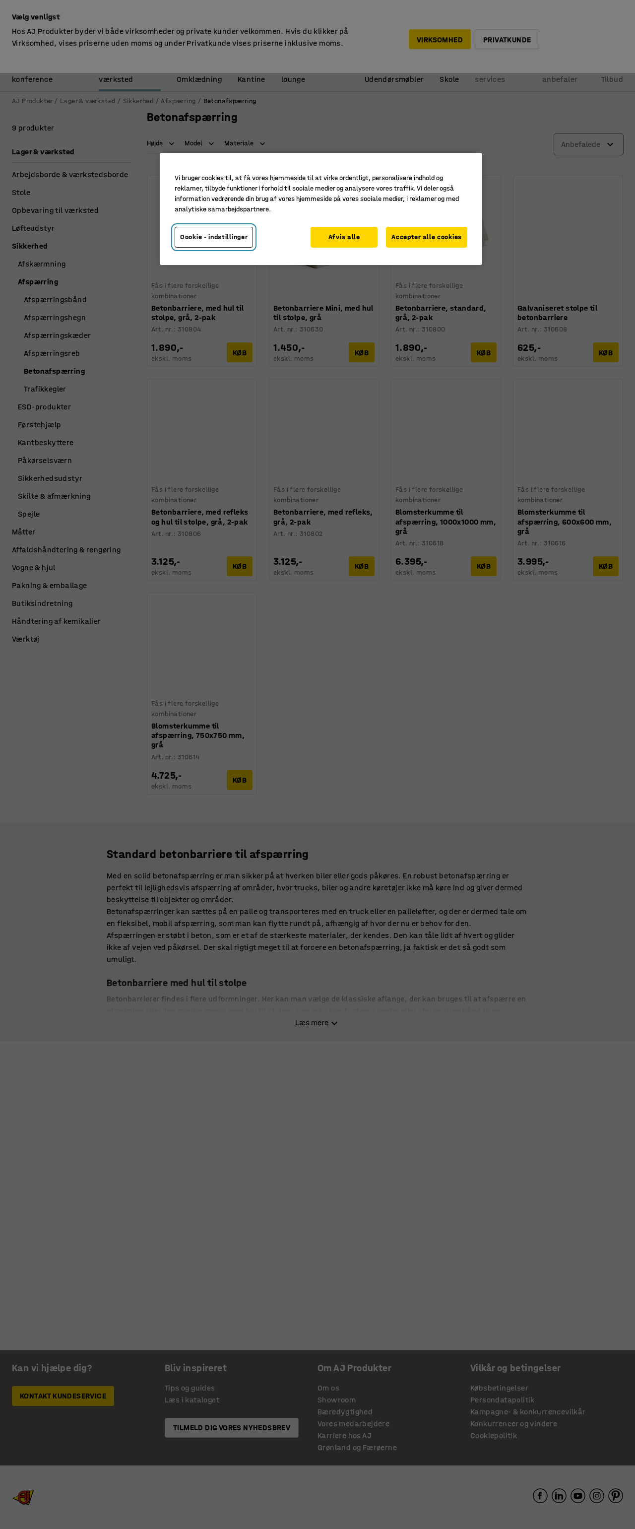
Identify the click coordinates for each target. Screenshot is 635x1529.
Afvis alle (344, 237)
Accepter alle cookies (426, 237)
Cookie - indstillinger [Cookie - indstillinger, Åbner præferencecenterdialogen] (214, 237)
